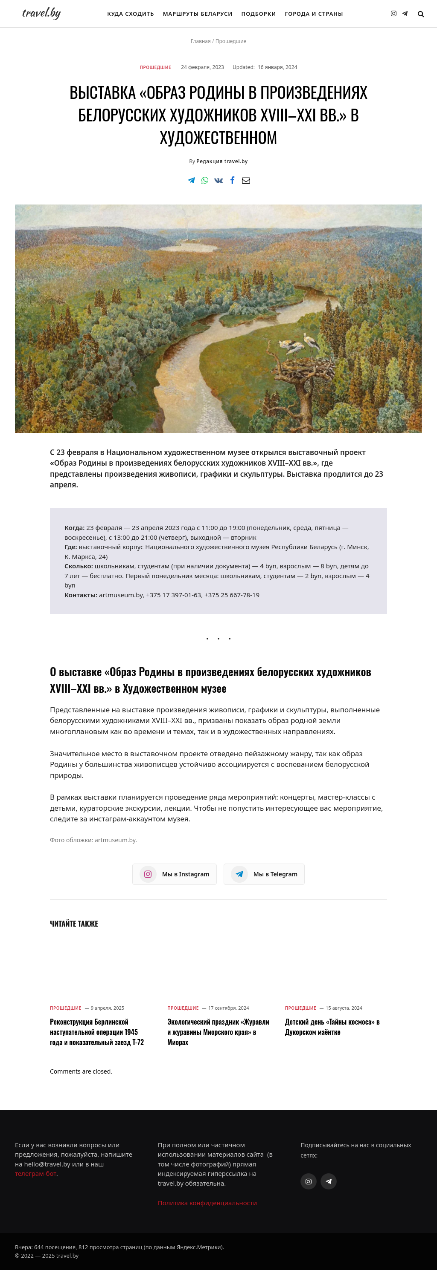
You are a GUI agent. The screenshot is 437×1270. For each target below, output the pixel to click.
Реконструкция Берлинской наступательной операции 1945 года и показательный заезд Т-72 (97, 1032)
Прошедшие (231, 41)
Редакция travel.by (222, 161)
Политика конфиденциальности (207, 1202)
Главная (201, 41)
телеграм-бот (35, 1173)
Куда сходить (130, 13)
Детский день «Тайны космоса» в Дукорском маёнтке (332, 1027)
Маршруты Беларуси (198, 13)
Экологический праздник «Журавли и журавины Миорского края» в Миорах (218, 1032)
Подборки (259, 13)
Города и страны (314, 13)
